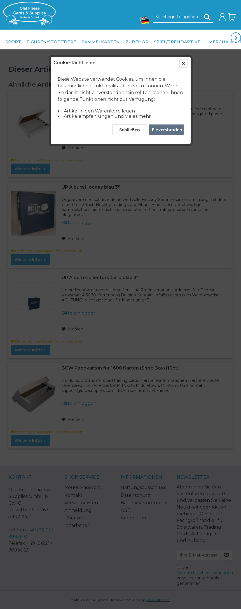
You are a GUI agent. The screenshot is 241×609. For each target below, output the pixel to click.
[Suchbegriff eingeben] (183, 17)
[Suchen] (207, 17)
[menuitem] (28, 13)
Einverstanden (167, 129)
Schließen (129, 129)
